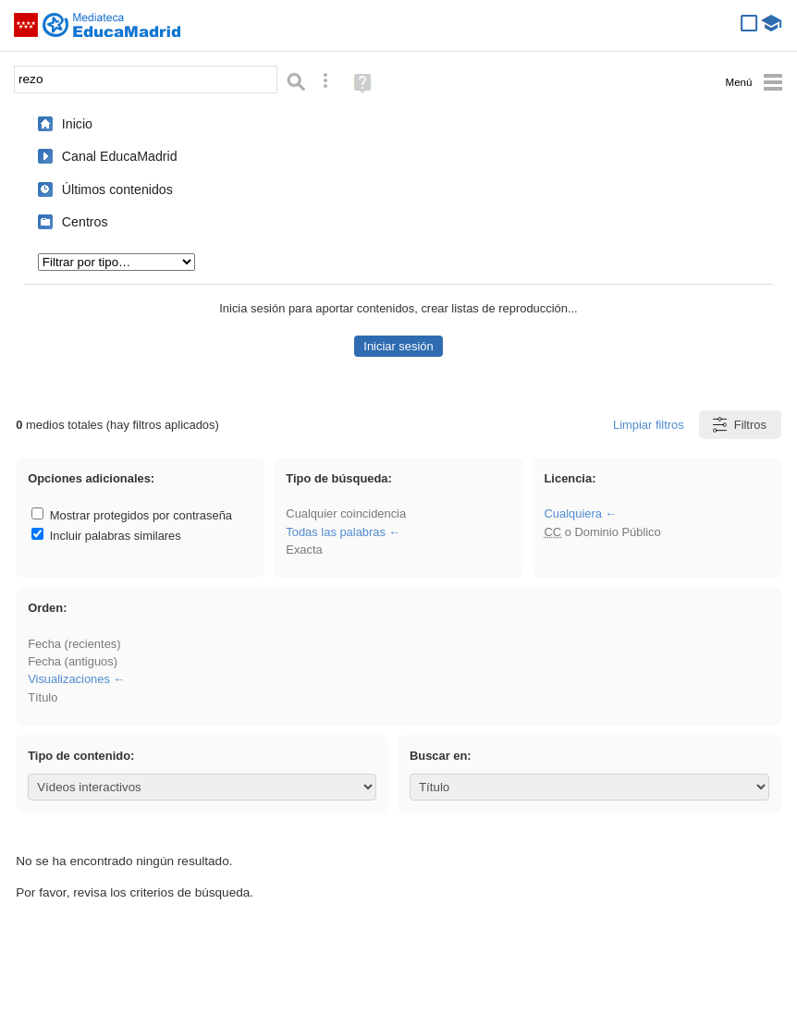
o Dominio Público (602, 532)
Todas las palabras (336, 532)
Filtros (738, 424)
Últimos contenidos (117, 189)
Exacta (304, 549)
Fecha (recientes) (74, 644)
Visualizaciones (69, 679)
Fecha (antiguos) (72, 661)
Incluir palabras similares (106, 536)
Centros (85, 221)
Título (42, 697)
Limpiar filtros (648, 425)
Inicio (77, 123)
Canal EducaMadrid (120, 156)
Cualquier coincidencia (346, 513)
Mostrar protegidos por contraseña (131, 515)
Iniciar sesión (398, 346)
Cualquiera (572, 513)
